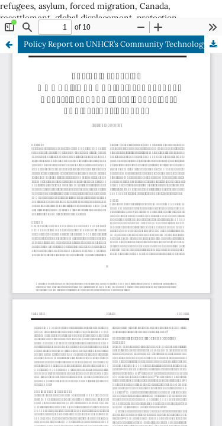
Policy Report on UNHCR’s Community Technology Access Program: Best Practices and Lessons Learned (123, 44)
